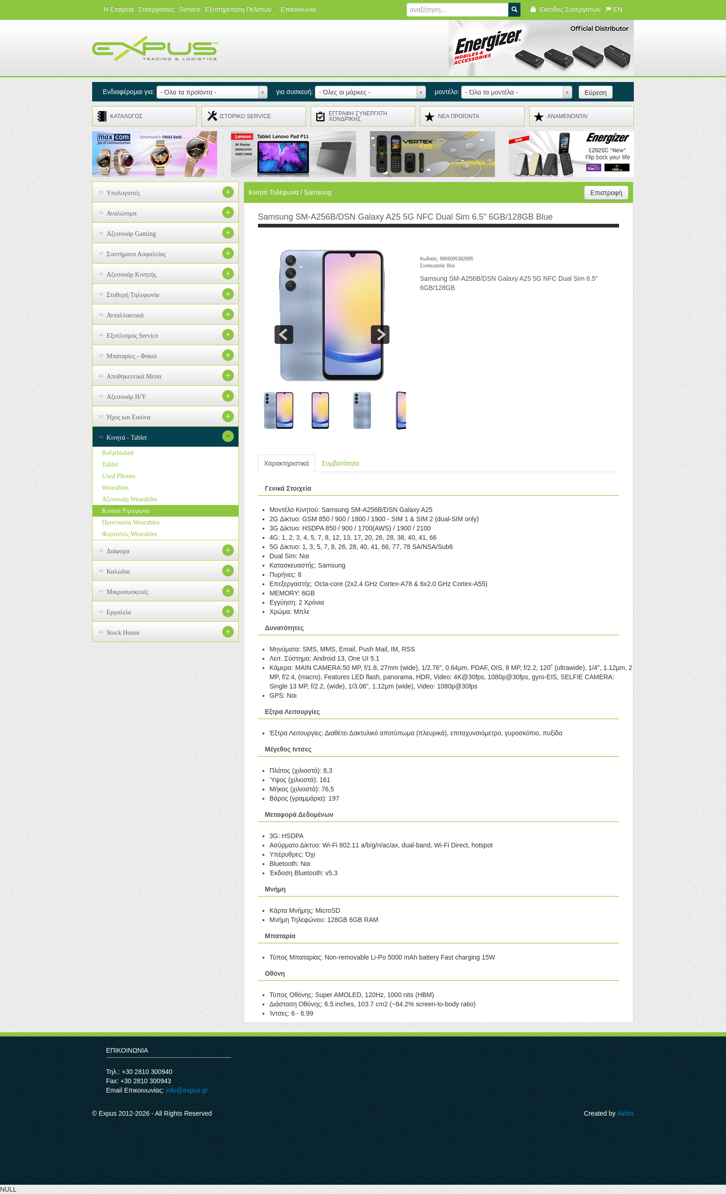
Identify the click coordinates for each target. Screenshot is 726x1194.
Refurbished (117, 452)
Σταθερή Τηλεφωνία (132, 294)
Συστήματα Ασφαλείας (136, 254)
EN (613, 9)
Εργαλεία (118, 612)
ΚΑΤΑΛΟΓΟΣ (126, 116)
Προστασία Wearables (131, 522)
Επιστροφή (606, 192)
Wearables (115, 487)
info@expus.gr (186, 1090)
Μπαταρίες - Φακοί (131, 356)
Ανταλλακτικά (125, 315)
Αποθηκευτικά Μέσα (133, 376)
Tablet (110, 464)
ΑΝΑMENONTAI (567, 116)
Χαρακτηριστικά (286, 463)
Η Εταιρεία (119, 9)
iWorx (625, 1113)
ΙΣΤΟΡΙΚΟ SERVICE (245, 116)
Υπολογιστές (123, 193)
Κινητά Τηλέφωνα (126, 510)
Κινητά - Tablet (126, 437)
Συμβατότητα (340, 463)
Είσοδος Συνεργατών (565, 9)
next (380, 334)
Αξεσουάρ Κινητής (131, 274)
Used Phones (119, 476)
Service (190, 9)
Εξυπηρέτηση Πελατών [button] (240, 9)
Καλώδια (118, 571)
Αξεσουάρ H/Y (126, 396)
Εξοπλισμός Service (132, 335)
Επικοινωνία (298, 9)
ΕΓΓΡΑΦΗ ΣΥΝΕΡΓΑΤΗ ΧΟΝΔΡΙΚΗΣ (358, 116)
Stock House (122, 632)
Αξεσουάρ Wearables (129, 499)
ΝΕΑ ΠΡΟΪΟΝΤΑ (458, 116)
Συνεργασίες (156, 9)
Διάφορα (118, 551)
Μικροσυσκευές (127, 591)
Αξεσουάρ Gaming (131, 233)
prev (284, 334)
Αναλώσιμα (121, 213)
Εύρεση (596, 92)
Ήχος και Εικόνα (128, 417)
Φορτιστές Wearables (129, 534)
